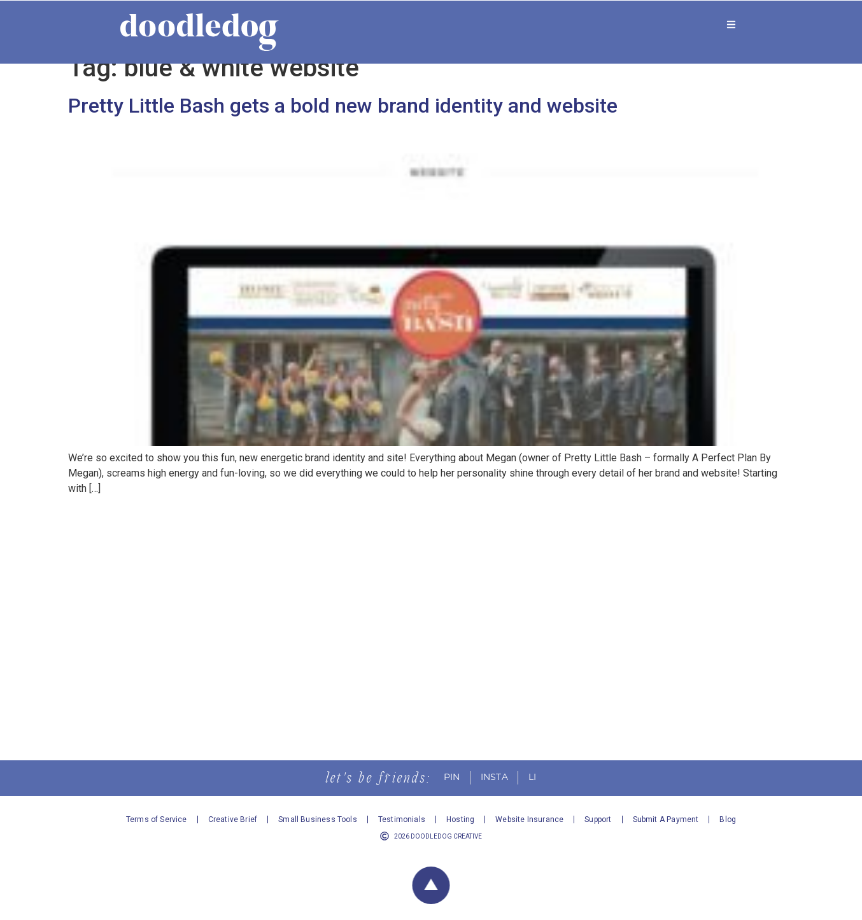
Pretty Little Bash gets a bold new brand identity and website (343, 121)
